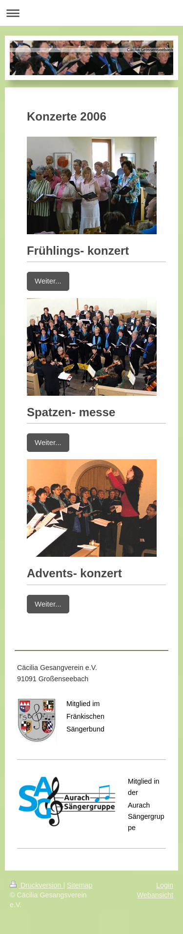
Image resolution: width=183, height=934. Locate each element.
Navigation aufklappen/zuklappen (91, 12)
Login (164, 885)
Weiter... (48, 281)
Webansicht (155, 895)
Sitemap (79, 885)
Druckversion (36, 885)
